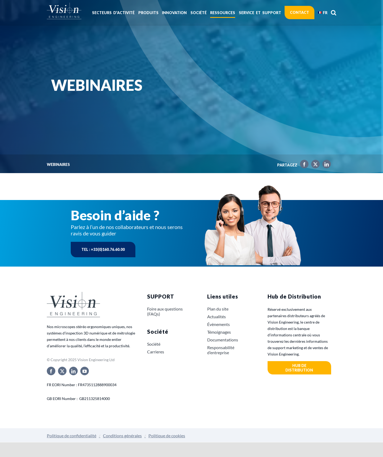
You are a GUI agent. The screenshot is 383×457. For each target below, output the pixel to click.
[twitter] (62, 371)
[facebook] (51, 371)
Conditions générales (122, 435)
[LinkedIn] (325, 165)
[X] (314, 165)
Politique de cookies (166, 435)
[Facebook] (303, 165)
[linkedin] (73, 371)
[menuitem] (322, 12)
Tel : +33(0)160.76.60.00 (103, 249)
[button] (333, 12)
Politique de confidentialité (71, 435)
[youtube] (84, 371)
